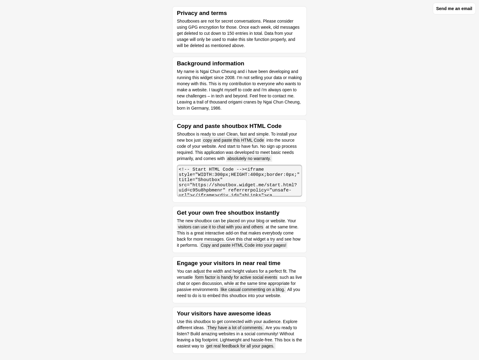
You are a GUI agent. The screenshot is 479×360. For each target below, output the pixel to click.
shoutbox (202, 321)
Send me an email (454, 8)
